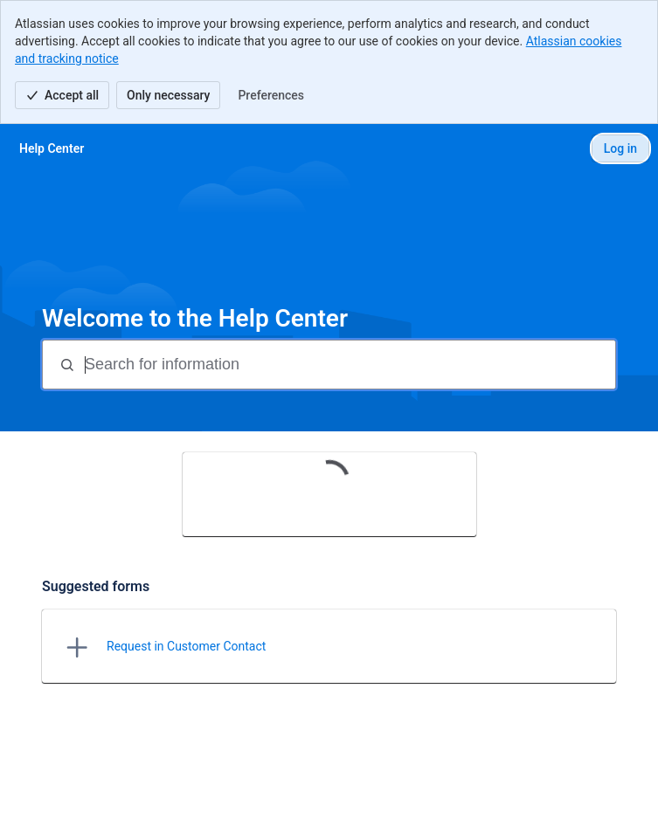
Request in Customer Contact (186, 646)
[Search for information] (348, 365)
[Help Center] (51, 148)
